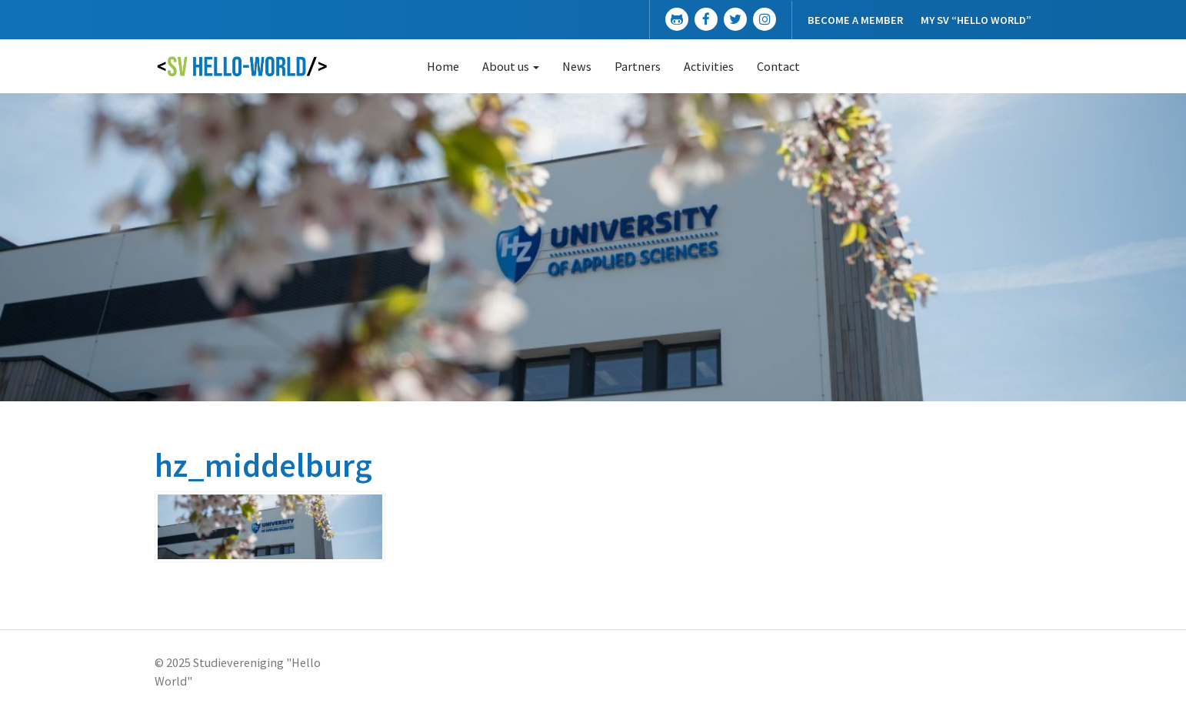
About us (510, 66)
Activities (709, 66)
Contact (778, 66)
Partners (638, 66)
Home (443, 66)
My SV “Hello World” (976, 20)
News (576, 66)
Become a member (855, 20)
